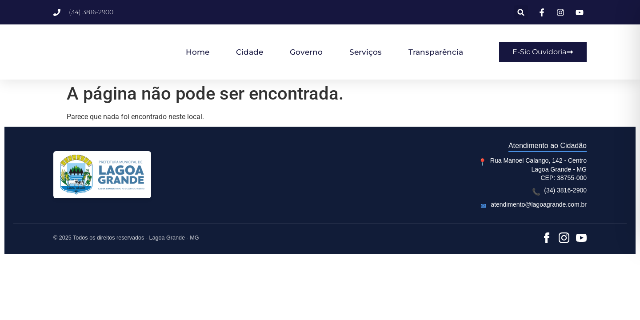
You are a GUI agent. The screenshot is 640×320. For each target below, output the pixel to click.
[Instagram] (564, 237)
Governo (306, 52)
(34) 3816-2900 (565, 190)
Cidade (249, 52)
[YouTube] (581, 237)
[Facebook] (546, 237)
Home (197, 52)
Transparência (435, 52)
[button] (521, 12)
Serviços (365, 52)
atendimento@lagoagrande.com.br (539, 204)
